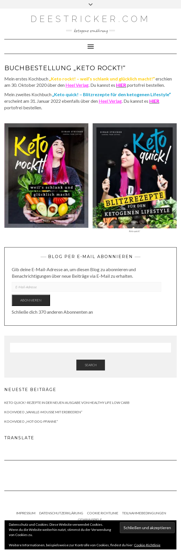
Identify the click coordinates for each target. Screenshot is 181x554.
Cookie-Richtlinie (147, 545)
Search (91, 365)
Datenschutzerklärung (61, 513)
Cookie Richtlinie (102, 513)
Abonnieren (30, 300)
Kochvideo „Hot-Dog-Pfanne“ (31, 421)
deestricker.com (91, 19)
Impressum (25, 513)
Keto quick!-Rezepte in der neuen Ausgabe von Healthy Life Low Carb (67, 402)
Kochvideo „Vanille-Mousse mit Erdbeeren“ (43, 412)
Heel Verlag (77, 85)
